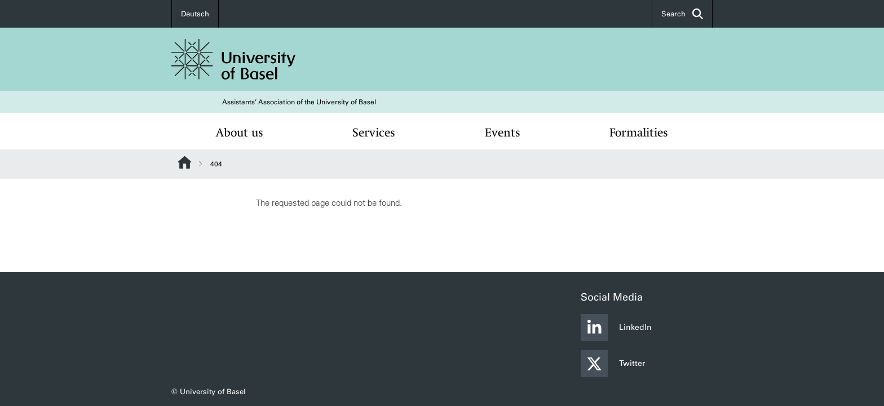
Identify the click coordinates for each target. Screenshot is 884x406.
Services (373, 132)
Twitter (613, 363)
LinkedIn (616, 327)
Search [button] (682, 13)
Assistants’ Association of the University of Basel (299, 102)
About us (239, 132)
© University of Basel (208, 391)
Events (502, 132)
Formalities (638, 132)
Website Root (184, 162)
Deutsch (195, 14)
